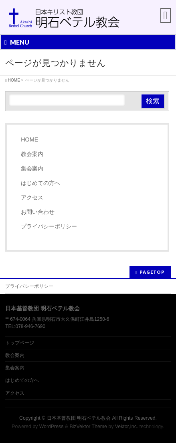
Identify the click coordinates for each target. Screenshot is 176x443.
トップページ (19, 343)
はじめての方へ (40, 183)
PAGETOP (152, 272)
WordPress (51, 426)
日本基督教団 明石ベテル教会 (79, 418)
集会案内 (32, 168)
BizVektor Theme (88, 426)
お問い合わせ (38, 212)
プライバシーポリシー (49, 226)
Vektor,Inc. (126, 426)
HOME (29, 139)
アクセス (32, 197)
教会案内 (32, 154)
